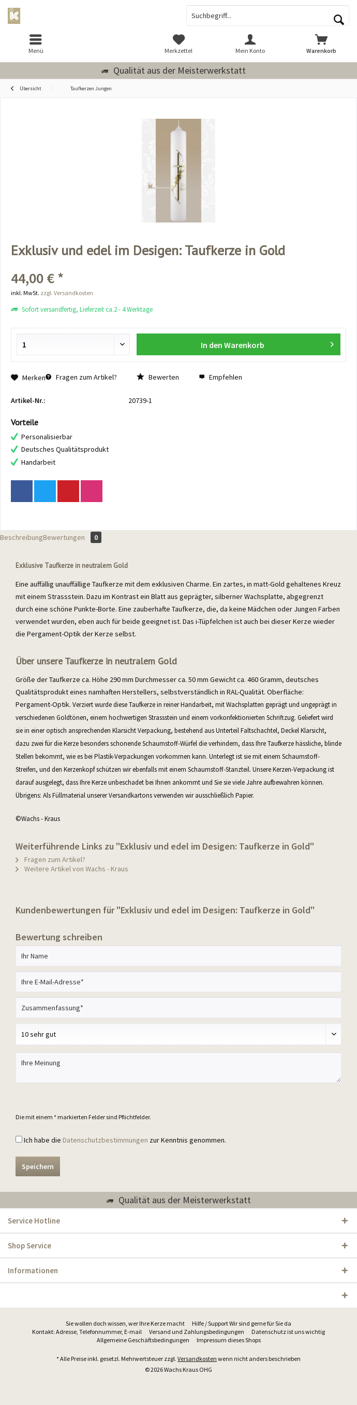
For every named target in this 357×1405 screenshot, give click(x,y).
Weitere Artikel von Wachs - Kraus (72, 868)
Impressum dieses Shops (229, 1340)
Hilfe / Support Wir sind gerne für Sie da (241, 1323)
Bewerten (158, 377)
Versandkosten (197, 1358)
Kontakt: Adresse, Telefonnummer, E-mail (87, 1332)
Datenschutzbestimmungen (105, 1140)
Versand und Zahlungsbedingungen (196, 1332)
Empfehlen (220, 377)
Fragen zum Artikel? (81, 377)
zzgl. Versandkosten (66, 293)
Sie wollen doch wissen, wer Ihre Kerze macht (125, 1323)
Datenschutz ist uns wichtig (288, 1332)
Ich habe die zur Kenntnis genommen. (125, 1140)
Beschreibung (21, 537)
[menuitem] (35, 44)
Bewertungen (72, 537)
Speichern (38, 1166)
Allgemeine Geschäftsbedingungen (143, 1340)
